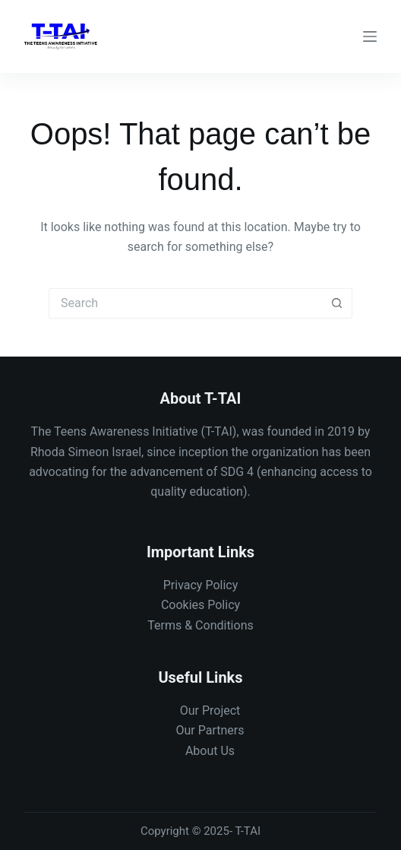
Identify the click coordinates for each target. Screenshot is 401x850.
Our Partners (210, 730)
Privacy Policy (200, 585)
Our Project (210, 710)
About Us (210, 751)
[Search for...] (185, 303)
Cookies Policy (200, 605)
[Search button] (337, 303)
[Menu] (370, 36)
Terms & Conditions (200, 625)
